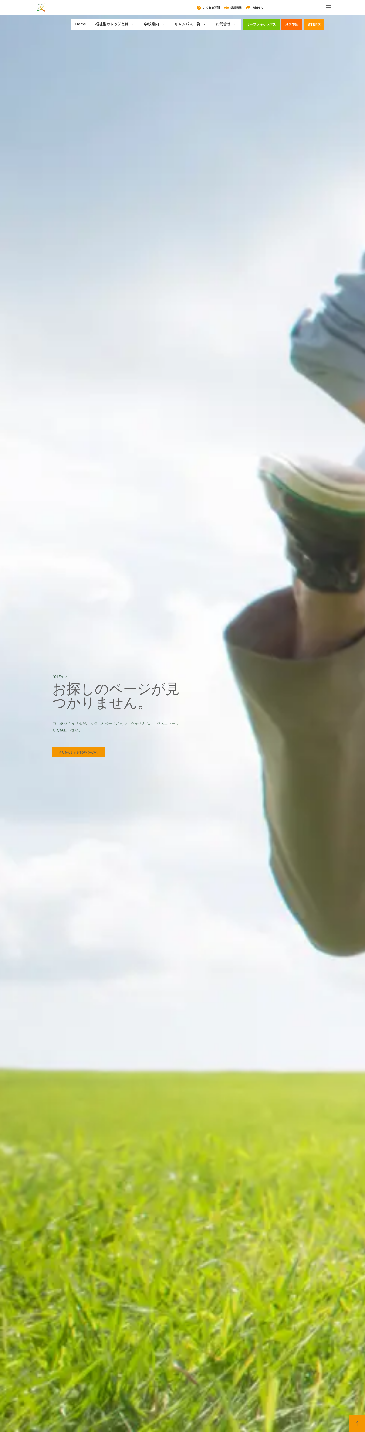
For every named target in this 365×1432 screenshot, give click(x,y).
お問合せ (226, 24)
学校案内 (154, 24)
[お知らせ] (248, 8)
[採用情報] (226, 8)
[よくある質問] (199, 8)
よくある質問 (211, 7)
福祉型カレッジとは (115, 24)
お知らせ (258, 7)
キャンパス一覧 (190, 24)
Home (80, 24)
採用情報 (236, 7)
